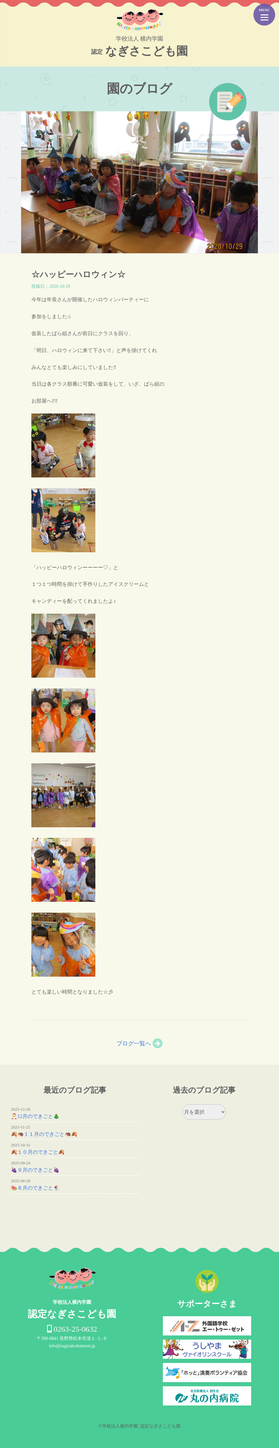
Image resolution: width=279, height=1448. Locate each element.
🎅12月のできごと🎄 (35, 1116)
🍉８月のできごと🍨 (35, 1188)
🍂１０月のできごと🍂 (38, 1152)
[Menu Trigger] (264, 15)
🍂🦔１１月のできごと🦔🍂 (44, 1134)
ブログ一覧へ (133, 1043)
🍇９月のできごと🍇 (35, 1170)
